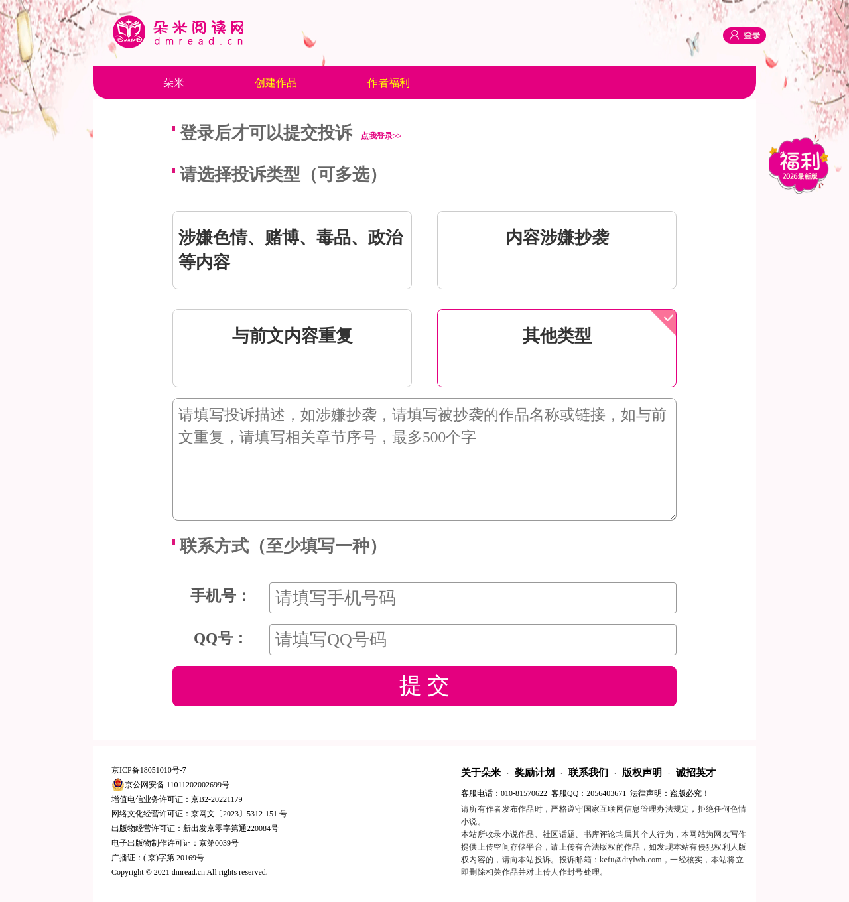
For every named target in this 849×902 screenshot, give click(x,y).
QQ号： (221, 638)
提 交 (424, 685)
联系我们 (588, 772)
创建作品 (276, 82)
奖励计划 (535, 772)
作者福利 (388, 82)
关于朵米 (481, 772)
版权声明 (642, 772)
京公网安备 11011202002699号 (170, 784)
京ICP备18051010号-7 (148, 770)
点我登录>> (381, 136)
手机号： (220, 595)
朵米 (173, 82)
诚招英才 (696, 772)
